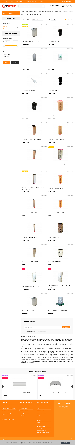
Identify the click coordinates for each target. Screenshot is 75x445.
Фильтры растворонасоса (6, 27)
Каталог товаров (10, 13)
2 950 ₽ (60, 119)
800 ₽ (34, 119)
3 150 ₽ (34, 216)
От (3, 41)
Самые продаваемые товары (37, 371)
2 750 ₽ (60, 167)
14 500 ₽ (60, 314)
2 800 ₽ (29, 396)
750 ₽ (60, 45)
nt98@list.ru (65, 406)
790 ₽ (60, 70)
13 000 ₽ (34, 45)
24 (17, 27)
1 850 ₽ (34, 143)
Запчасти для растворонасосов (8, 408)
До (11, 41)
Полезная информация (32, 1)
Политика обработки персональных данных (41, 429)
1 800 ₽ (60, 94)
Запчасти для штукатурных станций (7, 414)
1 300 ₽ (34, 70)
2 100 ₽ (6, 396)
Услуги (11, 1)
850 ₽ (34, 94)
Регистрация (68, 1)
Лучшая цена (21, 415)
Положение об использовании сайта (43, 433)
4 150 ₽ (60, 241)
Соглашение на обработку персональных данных (42, 425)
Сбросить (15, 62)
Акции (38, 417)
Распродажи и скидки (23, 410)
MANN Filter (8, 54)
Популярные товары (23, 408)
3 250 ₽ (60, 192)
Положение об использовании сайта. (34, 443)
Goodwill (7, 56)
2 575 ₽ (60, 216)
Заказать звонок (54, 6)
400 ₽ (53, 396)
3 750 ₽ (34, 265)
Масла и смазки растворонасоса (6, 22)
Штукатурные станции (6, 410)
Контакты (39, 420)
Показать (6, 62)
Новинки (21, 406)
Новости (41, 1)
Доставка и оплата (19, 1)
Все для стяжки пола (6, 406)
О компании (4, 1)
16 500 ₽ (34, 314)
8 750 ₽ (60, 290)
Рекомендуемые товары (24, 413)
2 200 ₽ (34, 192)
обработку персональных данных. (40, 331)
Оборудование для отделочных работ (8, 420)
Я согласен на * (37, 331)
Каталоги (38, 422)
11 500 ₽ (34, 290)
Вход (63, 1)
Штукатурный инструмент (7, 416)
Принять (65, 442)
